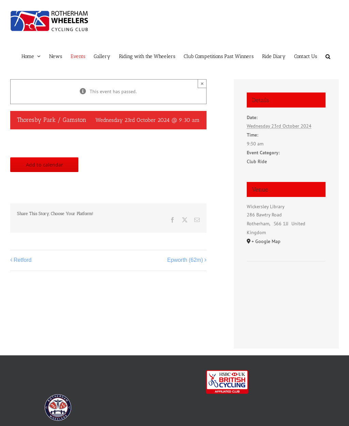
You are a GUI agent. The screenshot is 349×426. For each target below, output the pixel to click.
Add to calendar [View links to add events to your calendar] (44, 165)
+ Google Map (266, 241)
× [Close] (202, 83)
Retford (22, 260)
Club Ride (257, 161)
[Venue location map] (286, 282)
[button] (327, 56)
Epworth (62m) (185, 260)
